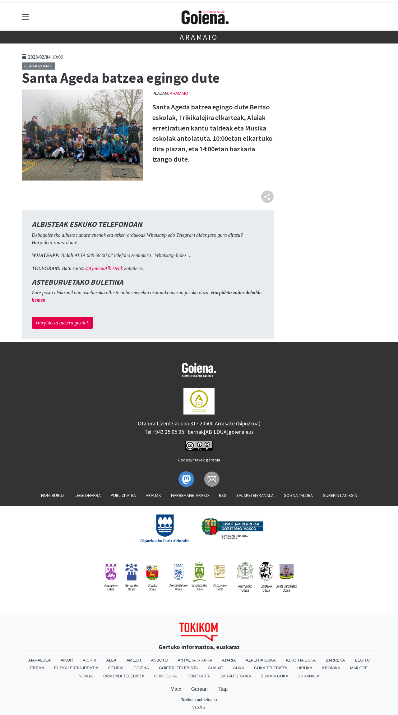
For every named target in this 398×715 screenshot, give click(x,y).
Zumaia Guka (274, 676)
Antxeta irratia (195, 660)
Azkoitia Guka (300, 660)
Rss (222, 495)
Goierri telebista (178, 668)
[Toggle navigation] (25, 16)
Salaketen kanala (255, 495)
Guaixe (215, 668)
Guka (238, 668)
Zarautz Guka (235, 676)
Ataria (229, 660)
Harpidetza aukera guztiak (62, 322)
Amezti (134, 660)
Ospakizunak (38, 66)
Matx (175, 689)
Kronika (331, 668)
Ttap (223, 689)
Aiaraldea (39, 660)
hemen (38, 300)
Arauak (153, 495)
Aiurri (89, 660)
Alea (111, 660)
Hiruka (304, 668)
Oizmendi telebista (123, 676)
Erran (37, 668)
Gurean (199, 689)
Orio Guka (165, 676)
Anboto (159, 660)
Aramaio (199, 37)
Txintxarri (199, 676)
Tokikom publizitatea (199, 699)
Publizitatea (123, 495)
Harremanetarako (190, 495)
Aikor (67, 660)
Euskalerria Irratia (76, 668)
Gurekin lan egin (340, 495)
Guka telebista (270, 668)
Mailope (359, 668)
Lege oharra (88, 495)
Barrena (335, 660)
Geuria (115, 668)
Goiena (141, 668)
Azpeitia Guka (260, 660)
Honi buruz (53, 495)
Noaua (86, 676)
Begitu (362, 660)
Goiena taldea (298, 495)
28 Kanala (308, 676)
